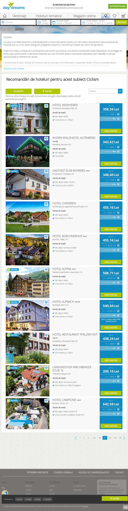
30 (100, 438)
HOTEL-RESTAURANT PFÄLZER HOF (74, 334)
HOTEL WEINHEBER (65, 105)
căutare (121, 22)
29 (95, 438)
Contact (119, 472)
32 (110, 438)
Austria (52, 486)
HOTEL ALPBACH (63, 301)
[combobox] (105, 91)
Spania (51, 494)
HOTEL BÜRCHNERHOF (67, 236)
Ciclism (19, 29)
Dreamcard (77, 490)
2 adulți (37, 499)
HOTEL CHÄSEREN (64, 203)
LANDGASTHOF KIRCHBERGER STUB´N (71, 368)
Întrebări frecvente (37, 472)
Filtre (47, 91)
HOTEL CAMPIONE (64, 400)
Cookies (85, 506)
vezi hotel (111, 131)
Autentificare (118, 6)
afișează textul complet (14, 68)
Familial (28, 490)
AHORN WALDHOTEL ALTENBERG (73, 138)
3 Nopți (28, 499)
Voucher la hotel (79, 486)
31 (105, 438)
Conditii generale (63, 472)
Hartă (18, 91)
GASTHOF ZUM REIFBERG (68, 170)
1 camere (47, 499)
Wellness (28, 486)
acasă (5, 29)
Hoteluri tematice (49, 15)
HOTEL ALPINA (61, 269)
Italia (51, 490)
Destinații (19, 15)
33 (115, 438)
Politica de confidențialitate (93, 472)
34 (120, 438)
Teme (12, 29)
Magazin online (84, 15)
